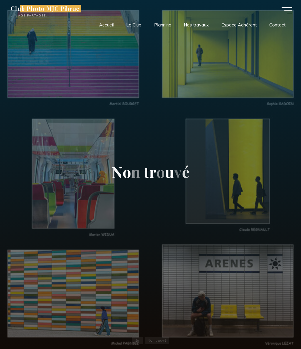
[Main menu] (287, 10)
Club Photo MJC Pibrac (45, 8)
